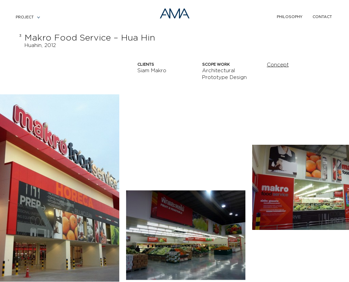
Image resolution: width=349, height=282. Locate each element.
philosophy (289, 17)
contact (322, 17)
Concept (278, 64)
